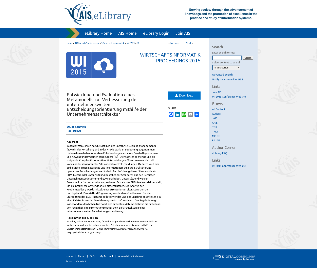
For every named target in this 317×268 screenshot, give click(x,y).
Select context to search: (226, 62)
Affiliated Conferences (87, 43)
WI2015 (130, 43)
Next (188, 43)
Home (69, 43)
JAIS (214, 118)
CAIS (215, 122)
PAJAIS (216, 140)
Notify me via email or (227, 79)
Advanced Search (222, 74)
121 (139, 43)
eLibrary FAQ (219, 153)
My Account (106, 256)
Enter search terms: (223, 52)
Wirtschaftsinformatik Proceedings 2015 (170, 57)
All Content (218, 109)
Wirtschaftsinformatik (112, 43)
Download (184, 95)
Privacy (69, 261)
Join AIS (217, 92)
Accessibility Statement (131, 256)
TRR (214, 127)
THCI (215, 131)
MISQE (216, 136)
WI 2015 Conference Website (229, 96)
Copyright (81, 261)
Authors (217, 113)
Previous (174, 43)
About (81, 256)
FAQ (92, 256)
